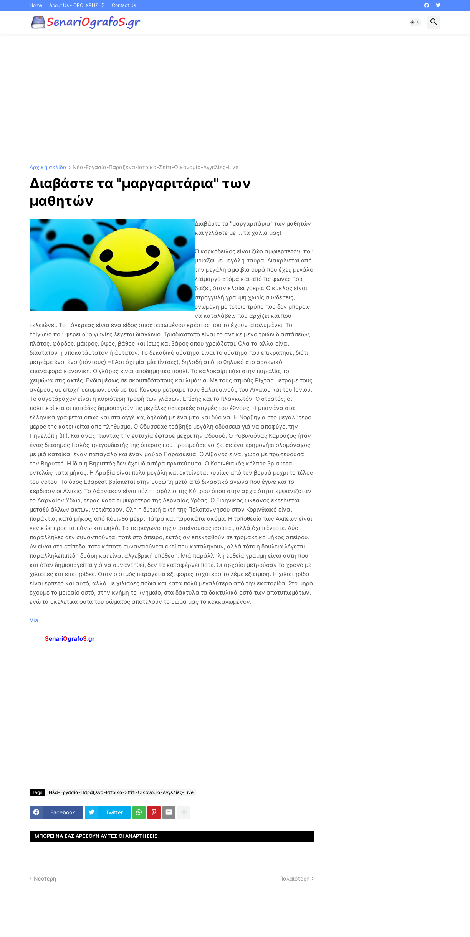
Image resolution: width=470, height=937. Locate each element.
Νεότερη (45, 878)
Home (36, 5)
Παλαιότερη (294, 878)
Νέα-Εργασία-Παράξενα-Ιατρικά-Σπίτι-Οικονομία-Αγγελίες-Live (155, 167)
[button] (415, 22)
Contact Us (124, 5)
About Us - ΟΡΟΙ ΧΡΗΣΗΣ (77, 5)
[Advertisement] (235, 99)
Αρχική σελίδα (48, 167)
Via (34, 620)
